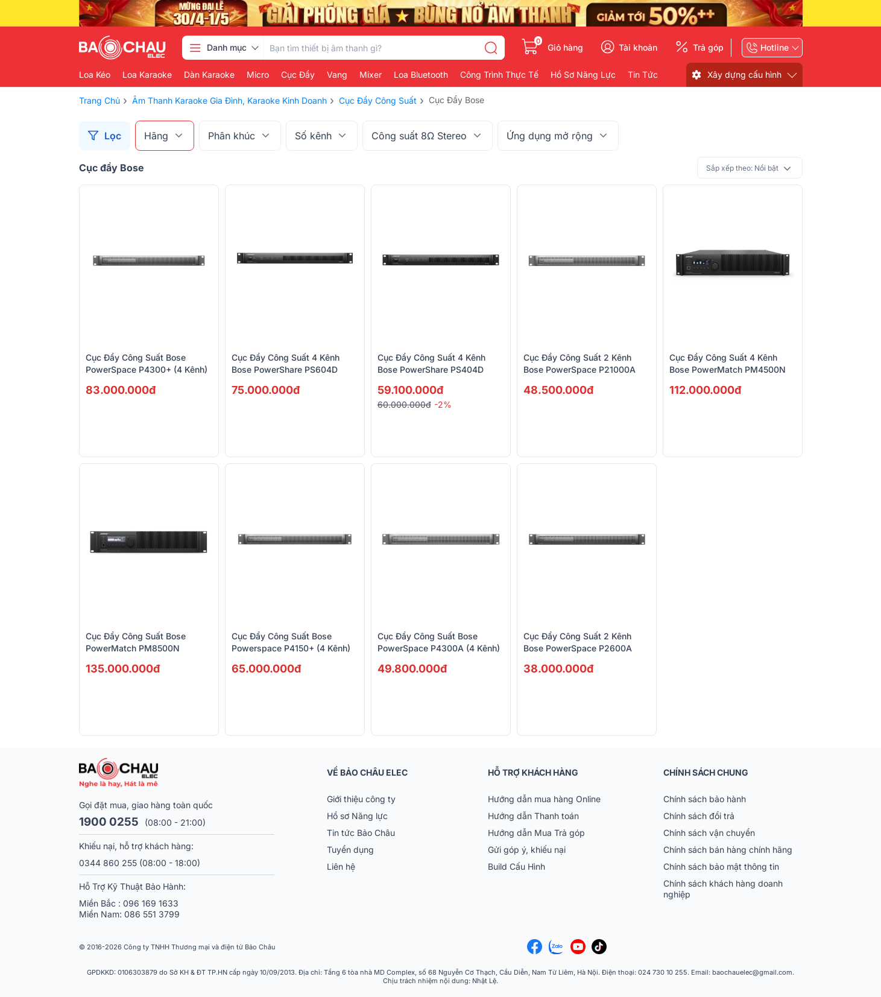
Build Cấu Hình (516, 866)
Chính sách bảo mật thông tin (721, 866)
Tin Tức (643, 75)
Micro (258, 75)
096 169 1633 (150, 903)
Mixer (370, 75)
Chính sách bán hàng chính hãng (727, 849)
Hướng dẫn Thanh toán (533, 816)
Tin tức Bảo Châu (361, 833)
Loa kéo (94, 75)
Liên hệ (341, 866)
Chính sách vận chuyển (709, 833)
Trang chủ (99, 100)
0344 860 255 (108, 863)
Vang (337, 75)
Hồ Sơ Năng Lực (583, 75)
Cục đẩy (298, 75)
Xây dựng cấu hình (744, 74)
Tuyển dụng (350, 849)
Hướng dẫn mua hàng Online (544, 799)
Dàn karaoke (209, 75)
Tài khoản (638, 47)
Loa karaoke (147, 75)
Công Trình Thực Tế (499, 75)
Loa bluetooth (421, 75)
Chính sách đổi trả (698, 816)
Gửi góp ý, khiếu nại (527, 849)
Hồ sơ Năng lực (357, 816)
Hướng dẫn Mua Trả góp (536, 833)
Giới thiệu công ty (361, 799)
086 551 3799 (152, 914)
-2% (443, 404)
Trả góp (708, 47)
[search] (491, 47)
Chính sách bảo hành (704, 799)
